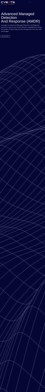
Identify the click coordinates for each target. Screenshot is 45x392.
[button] (30, 2)
